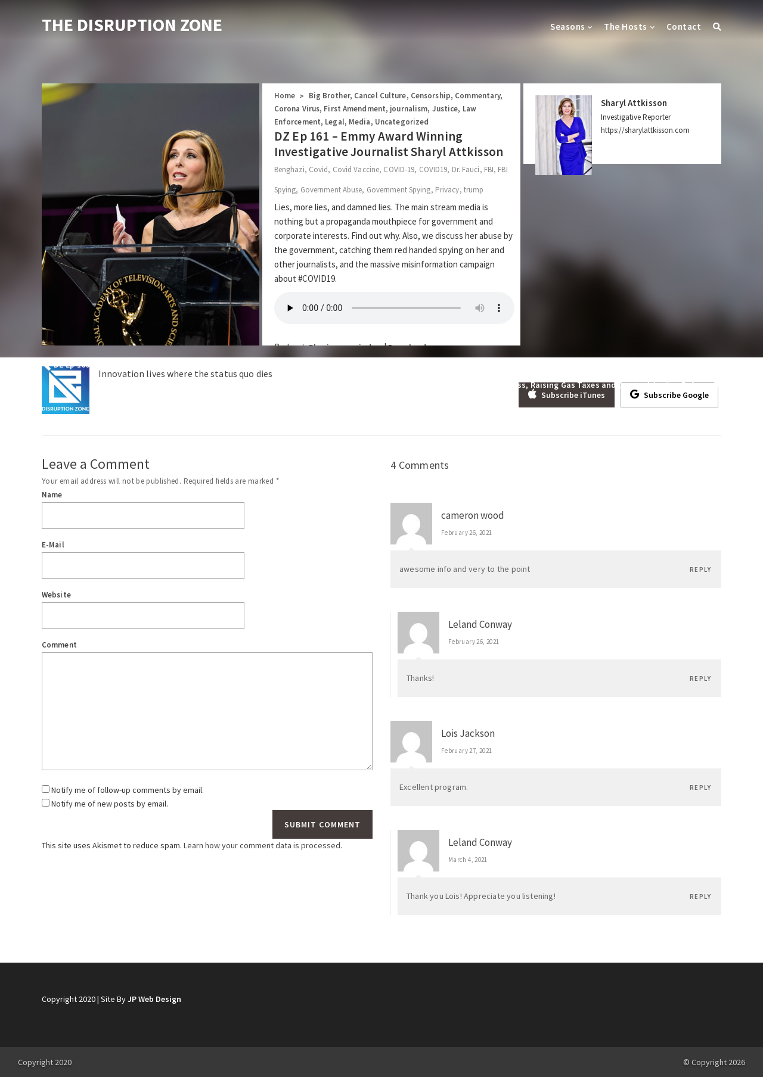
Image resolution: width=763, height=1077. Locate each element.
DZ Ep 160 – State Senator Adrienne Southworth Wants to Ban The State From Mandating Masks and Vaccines (261, 364)
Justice (445, 109)
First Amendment (355, 109)
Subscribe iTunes (566, 394)
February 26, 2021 (466, 532)
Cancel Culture (380, 96)
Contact (683, 26)
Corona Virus (297, 109)
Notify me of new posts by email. (109, 803)
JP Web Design (154, 999)
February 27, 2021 (466, 750)
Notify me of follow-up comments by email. (127, 790)
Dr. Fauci (466, 169)
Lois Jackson (468, 733)
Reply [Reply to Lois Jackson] (700, 787)
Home (284, 96)
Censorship (431, 96)
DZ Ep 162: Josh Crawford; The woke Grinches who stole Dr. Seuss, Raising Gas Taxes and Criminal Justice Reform (494, 384)
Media (360, 122)
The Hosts (625, 26)
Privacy (447, 190)
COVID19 (433, 169)
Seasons (567, 26)
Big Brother (329, 96)
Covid (318, 169)
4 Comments (419, 465)
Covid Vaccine (356, 169)
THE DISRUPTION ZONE (132, 24)
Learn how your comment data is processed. (263, 845)
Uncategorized (402, 122)
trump (474, 190)
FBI (489, 169)
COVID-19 (398, 169)
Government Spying (399, 190)
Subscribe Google (669, 394)
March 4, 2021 (468, 859)
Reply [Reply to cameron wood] (700, 569)
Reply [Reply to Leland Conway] (700, 678)
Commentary (477, 96)
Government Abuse (331, 190)
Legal (335, 122)
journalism (408, 109)
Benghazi (289, 169)
